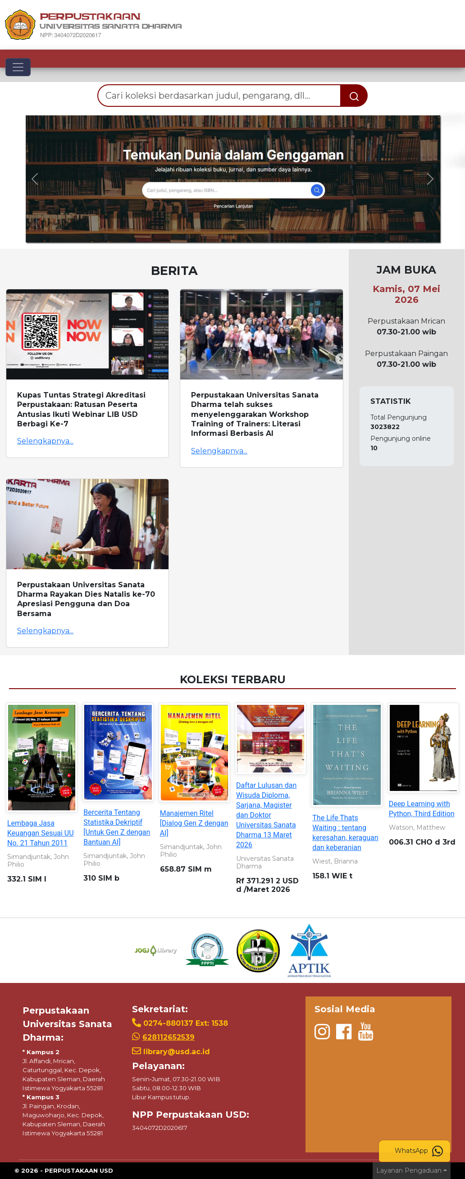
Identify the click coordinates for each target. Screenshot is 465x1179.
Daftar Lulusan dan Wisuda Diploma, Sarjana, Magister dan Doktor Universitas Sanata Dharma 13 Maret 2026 (266, 815)
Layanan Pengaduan (409, 1170)
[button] (35, 179)
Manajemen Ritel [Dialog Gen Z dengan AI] (194, 823)
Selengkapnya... (45, 441)
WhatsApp (419, 1151)
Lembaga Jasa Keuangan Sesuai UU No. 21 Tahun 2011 (40, 833)
